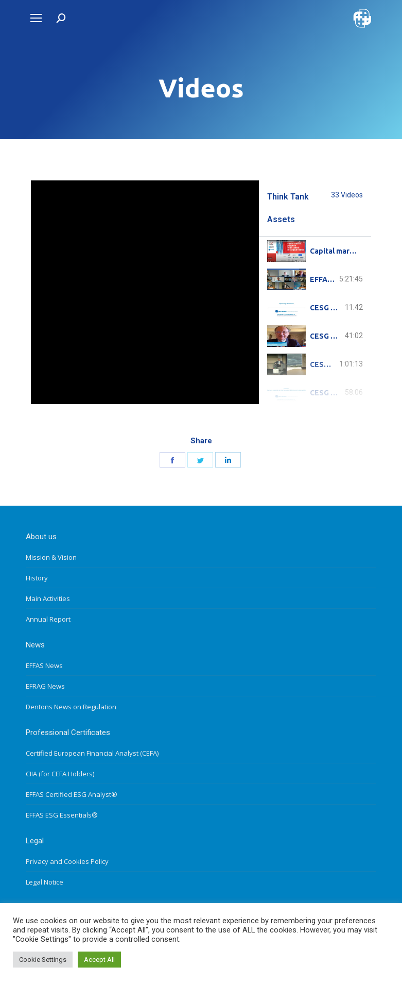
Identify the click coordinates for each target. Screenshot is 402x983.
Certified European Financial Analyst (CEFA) (92, 753)
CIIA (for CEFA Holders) (60, 773)
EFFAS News (44, 665)
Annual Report (48, 619)
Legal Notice (44, 882)
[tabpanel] (145, 292)
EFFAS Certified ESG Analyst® (71, 794)
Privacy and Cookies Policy (67, 861)
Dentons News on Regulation (71, 706)
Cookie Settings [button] (42, 959)
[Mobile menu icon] (36, 18)
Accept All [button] (99, 959)
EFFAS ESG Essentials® (62, 815)
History (37, 577)
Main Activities (48, 598)
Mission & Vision (51, 557)
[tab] (315, 251)
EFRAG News (45, 686)
